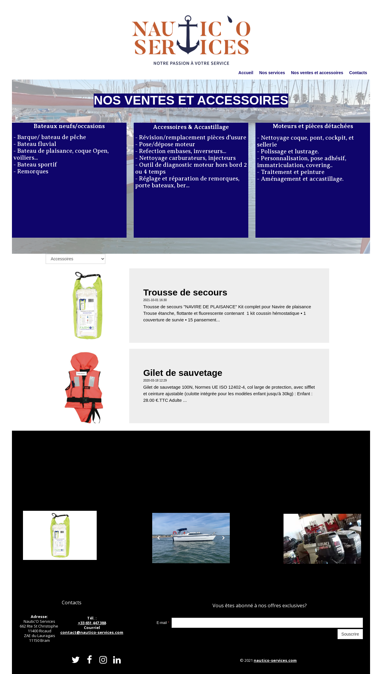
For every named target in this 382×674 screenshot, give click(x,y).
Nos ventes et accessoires (317, 72)
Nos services (272, 72)
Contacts (358, 72)
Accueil (245, 72)
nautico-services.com (275, 660)
